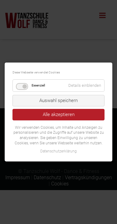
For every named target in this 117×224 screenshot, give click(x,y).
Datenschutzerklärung (58, 151)
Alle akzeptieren (59, 114)
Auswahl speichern (58, 100)
